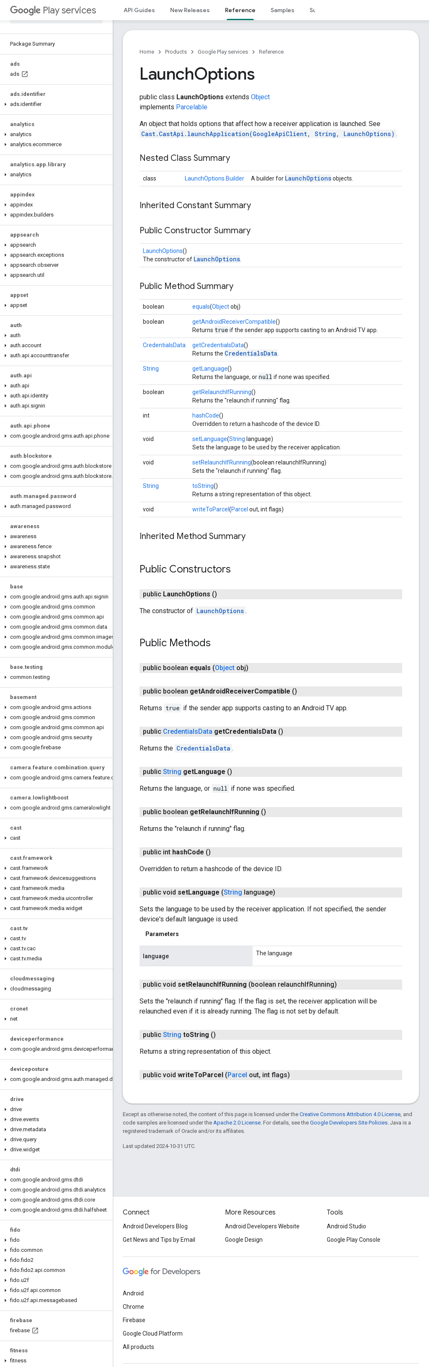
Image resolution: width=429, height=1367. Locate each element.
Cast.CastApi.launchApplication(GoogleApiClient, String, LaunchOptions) (268, 134)
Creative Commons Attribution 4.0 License (350, 1114)
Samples (283, 10)
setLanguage (209, 439)
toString (203, 485)
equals (201, 306)
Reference (271, 52)
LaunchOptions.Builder (214, 178)
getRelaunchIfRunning (221, 392)
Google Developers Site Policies (349, 1122)
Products (176, 52)
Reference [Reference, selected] (240, 10)
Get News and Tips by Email (159, 1239)
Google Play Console (353, 1239)
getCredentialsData (218, 345)
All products (138, 1347)
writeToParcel (210, 509)
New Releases (190, 10)
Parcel (239, 509)
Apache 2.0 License (237, 1122)
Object (260, 97)
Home (147, 52)
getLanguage (209, 368)
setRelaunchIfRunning (221, 462)
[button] (54, 104)
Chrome (133, 1306)
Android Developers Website (262, 1226)
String (151, 368)
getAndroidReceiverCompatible (234, 321)
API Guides (139, 10)
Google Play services (223, 52)
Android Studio (346, 1226)
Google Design (244, 1239)
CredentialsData (164, 345)
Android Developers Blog (155, 1226)
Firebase (134, 1320)
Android (133, 1293)
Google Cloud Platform (153, 1333)
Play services (53, 10)
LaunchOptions (308, 178)
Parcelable (191, 107)
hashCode (205, 415)
